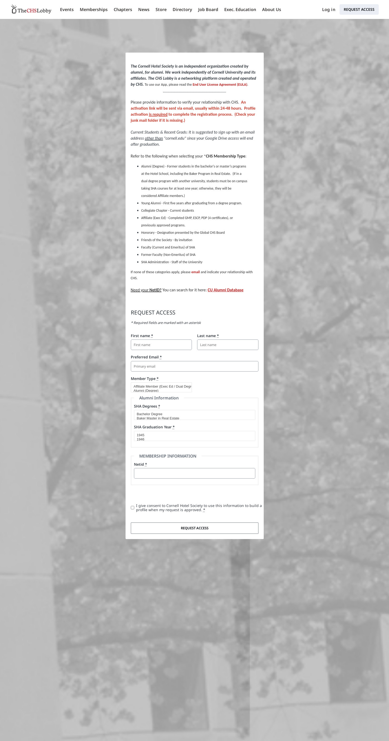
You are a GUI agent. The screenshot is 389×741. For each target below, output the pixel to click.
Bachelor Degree (192, 414)
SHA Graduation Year (154, 426)
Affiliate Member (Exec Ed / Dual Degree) (159, 386)
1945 (192, 435)
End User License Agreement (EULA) (220, 84)
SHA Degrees (147, 406)
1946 (192, 439)
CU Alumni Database (225, 289)
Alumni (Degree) (159, 391)
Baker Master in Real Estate (192, 418)
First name (142, 335)
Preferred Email (146, 356)
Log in (328, 9)
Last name (208, 335)
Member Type (145, 378)
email (195, 272)
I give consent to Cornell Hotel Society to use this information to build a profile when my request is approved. (199, 507)
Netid (140, 464)
